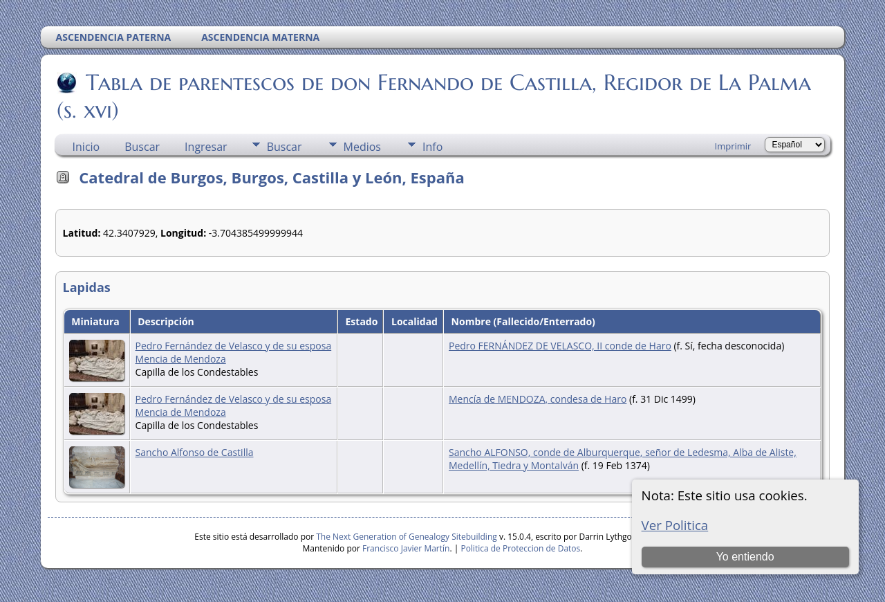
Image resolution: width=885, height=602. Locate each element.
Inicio (86, 146)
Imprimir (733, 146)
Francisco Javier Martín (405, 548)
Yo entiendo (745, 557)
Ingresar (206, 146)
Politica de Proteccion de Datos (520, 548)
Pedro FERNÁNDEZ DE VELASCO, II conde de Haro (560, 345)
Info (432, 146)
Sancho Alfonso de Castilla (195, 452)
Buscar (142, 146)
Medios (362, 146)
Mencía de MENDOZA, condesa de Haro (537, 398)
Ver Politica (675, 524)
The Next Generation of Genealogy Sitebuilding (406, 536)
